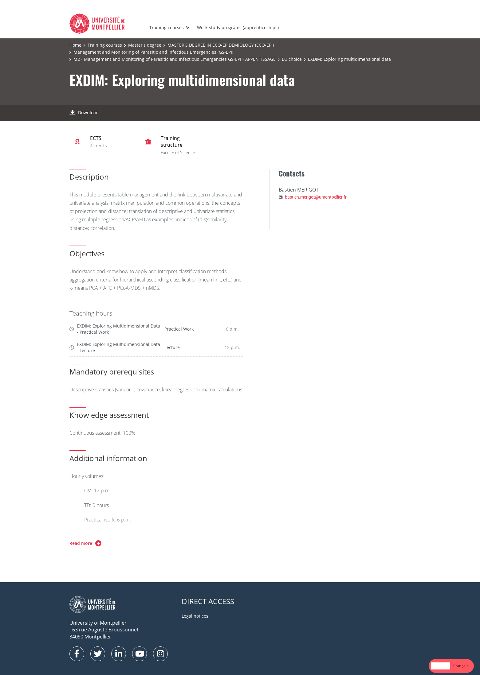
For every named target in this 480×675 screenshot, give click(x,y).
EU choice (292, 59)
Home (75, 45)
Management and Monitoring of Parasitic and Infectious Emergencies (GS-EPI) (153, 52)
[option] (460, 665)
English (440, 666)
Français (460, 666)
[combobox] (440, 665)
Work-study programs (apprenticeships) (238, 27)
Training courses (166, 27)
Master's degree (144, 45)
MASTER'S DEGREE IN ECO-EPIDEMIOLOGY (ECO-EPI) (220, 45)
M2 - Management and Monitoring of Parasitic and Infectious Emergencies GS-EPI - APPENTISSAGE (174, 59)
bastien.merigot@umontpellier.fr (316, 197)
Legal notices (195, 616)
